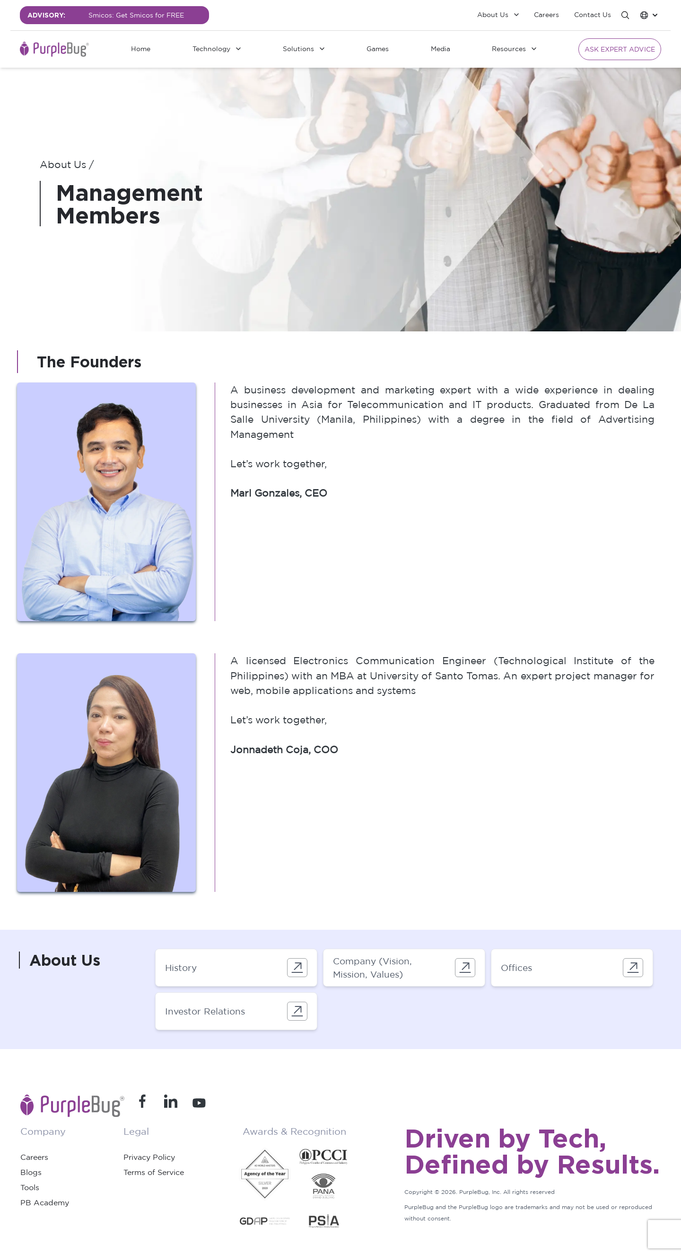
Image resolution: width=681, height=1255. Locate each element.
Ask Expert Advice (620, 49)
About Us (492, 14)
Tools (29, 1187)
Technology (211, 48)
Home (140, 48)
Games (378, 48)
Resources (509, 48)
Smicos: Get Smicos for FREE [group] (136, 14)
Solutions (298, 48)
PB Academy (44, 1202)
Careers (546, 14)
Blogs (31, 1172)
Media (440, 48)
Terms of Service (153, 1172)
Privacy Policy (149, 1157)
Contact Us (592, 14)
